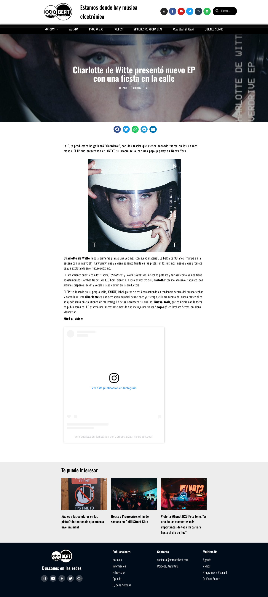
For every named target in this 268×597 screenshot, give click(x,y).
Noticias (51, 29)
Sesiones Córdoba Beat (148, 29)
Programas (96, 29)
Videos (118, 29)
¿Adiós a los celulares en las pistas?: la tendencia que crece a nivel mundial (82, 521)
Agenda (73, 29)
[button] (117, 129)
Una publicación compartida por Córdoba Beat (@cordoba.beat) (114, 436)
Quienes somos (214, 29)
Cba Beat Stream (183, 29)
